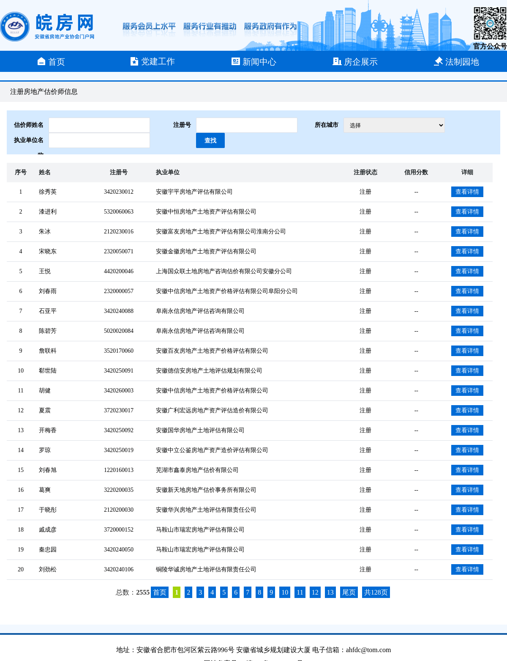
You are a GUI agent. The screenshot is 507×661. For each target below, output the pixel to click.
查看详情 (467, 192)
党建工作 (152, 61)
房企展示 (355, 61)
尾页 (349, 592)
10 (284, 592)
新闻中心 (253, 61)
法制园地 (456, 61)
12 (315, 592)
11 (300, 592)
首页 (50, 61)
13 (330, 592)
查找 (210, 140)
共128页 (376, 592)
